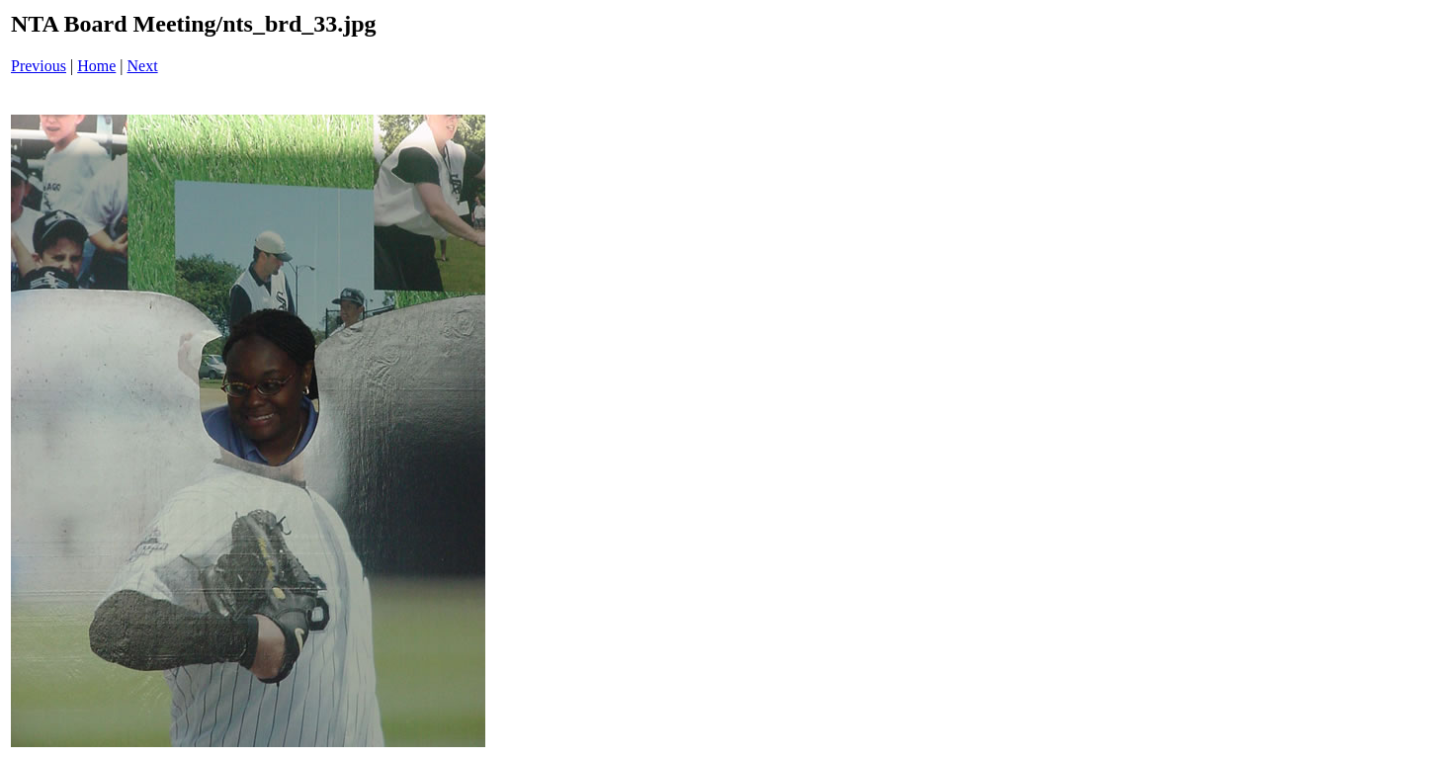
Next (142, 65)
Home (96, 65)
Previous (38, 65)
